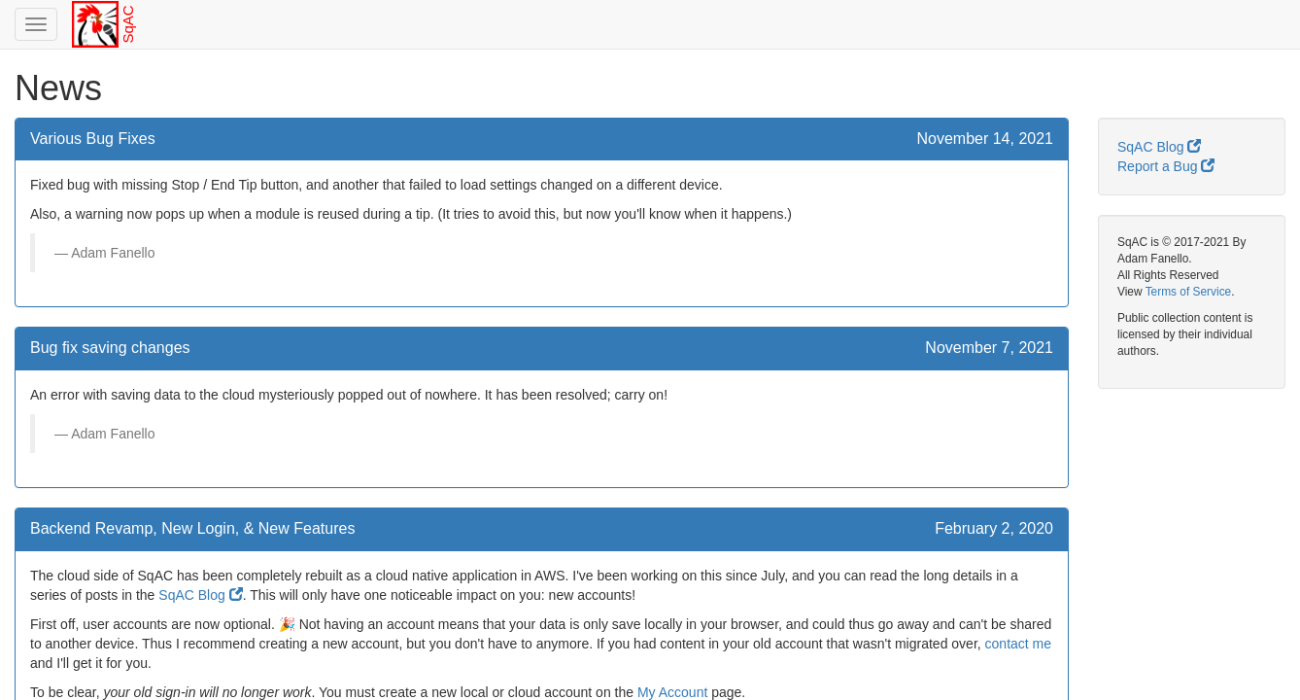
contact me (1018, 643)
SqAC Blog (200, 595)
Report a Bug (1165, 166)
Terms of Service (1189, 291)
